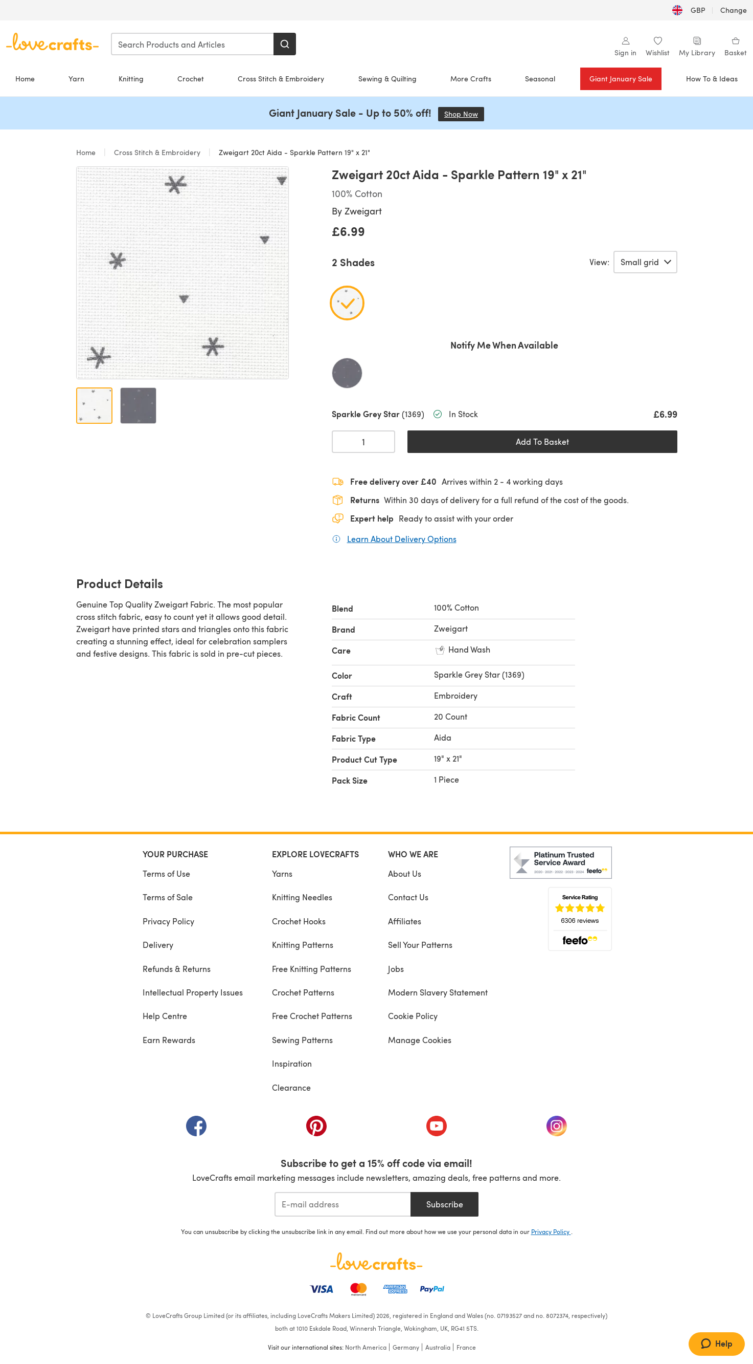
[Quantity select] (363, 441)
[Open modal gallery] (182, 272)
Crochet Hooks (299, 921)
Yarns (282, 873)
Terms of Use (166, 873)
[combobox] (193, 44)
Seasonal (540, 78)
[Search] (284, 44)
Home (25, 78)
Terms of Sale (168, 897)
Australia (437, 1347)
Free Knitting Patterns (311, 968)
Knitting (131, 78)
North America (365, 1347)
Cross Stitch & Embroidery (281, 78)
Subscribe (444, 1204)
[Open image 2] (138, 405)
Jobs (396, 968)
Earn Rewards (169, 1039)
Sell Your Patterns (420, 944)
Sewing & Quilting (387, 78)
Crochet (190, 78)
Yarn (76, 78)
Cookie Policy (413, 1015)
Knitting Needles (302, 897)
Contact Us (408, 897)
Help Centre (165, 1015)
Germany (406, 1347)
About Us (404, 873)
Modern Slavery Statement (438, 992)
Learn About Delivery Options (402, 538)
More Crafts (470, 78)
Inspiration (292, 1063)
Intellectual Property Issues (193, 992)
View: (599, 262)
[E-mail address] (343, 1204)
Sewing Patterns (302, 1039)
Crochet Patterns (303, 992)
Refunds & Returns (177, 968)
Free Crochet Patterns (312, 1015)
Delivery (158, 944)
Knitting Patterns (302, 944)
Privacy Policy (168, 921)
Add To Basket (542, 441)
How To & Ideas (712, 78)
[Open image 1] (94, 405)
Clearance (291, 1087)
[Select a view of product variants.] (645, 262)
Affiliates (404, 921)
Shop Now (464, 114)
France (466, 1347)
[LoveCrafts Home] (377, 1261)
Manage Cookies (419, 1039)
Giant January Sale (620, 78)
